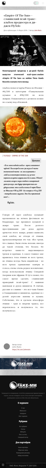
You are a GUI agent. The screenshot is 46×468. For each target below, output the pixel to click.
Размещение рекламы (23, 453)
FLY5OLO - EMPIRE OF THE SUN (16, 156)
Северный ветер (23, 437)
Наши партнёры (23, 447)
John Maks (37, 30)
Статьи (23, 429)
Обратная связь (23, 450)
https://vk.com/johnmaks (21, 350)
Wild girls (23, 432)
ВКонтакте (23, 411)
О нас (23, 408)
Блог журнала (23, 416)
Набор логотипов (23, 455)
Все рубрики (23, 426)
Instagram (23, 413)
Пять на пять (23, 434)
